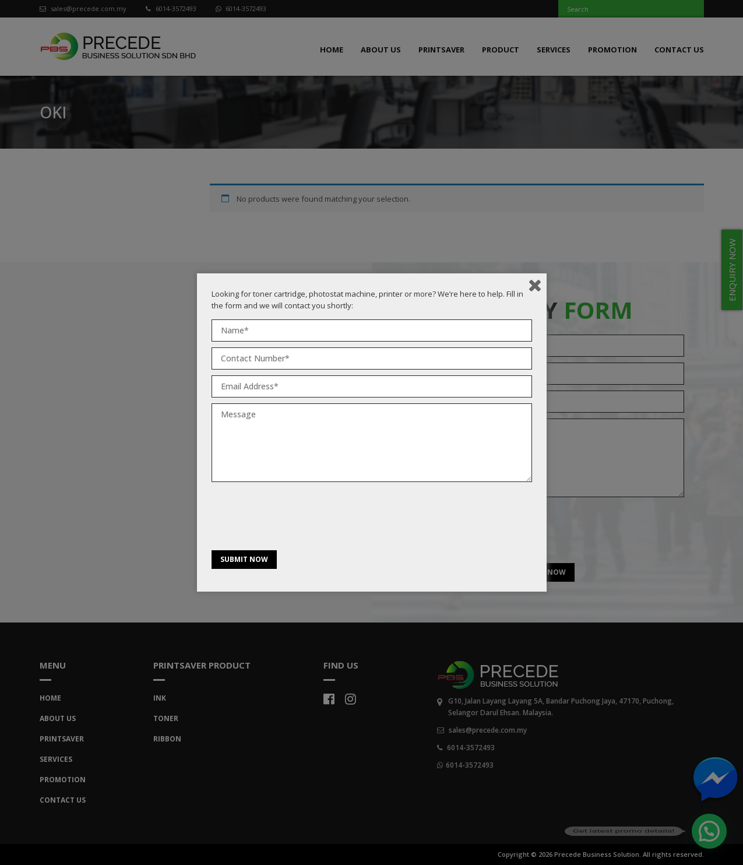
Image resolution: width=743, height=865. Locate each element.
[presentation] (300, 518)
